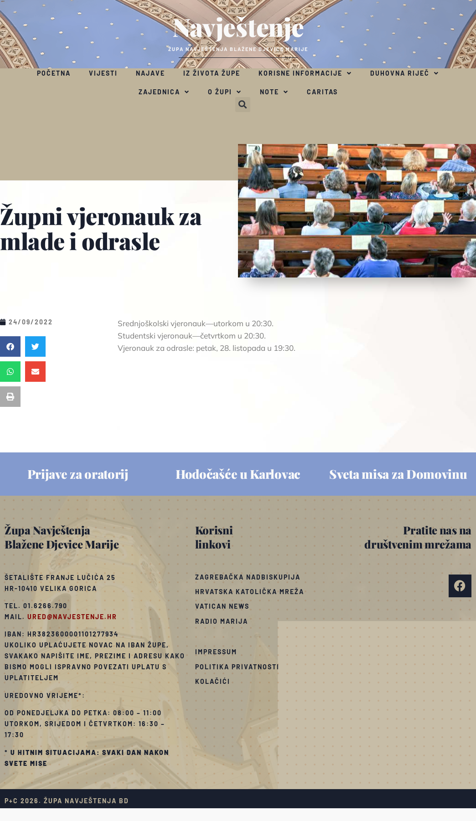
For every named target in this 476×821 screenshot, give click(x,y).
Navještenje (238, 26)
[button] (242, 104)
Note (274, 92)
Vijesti (103, 73)
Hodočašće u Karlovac (238, 474)
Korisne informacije (305, 73)
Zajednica (164, 92)
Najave (150, 73)
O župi (225, 92)
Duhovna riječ (404, 73)
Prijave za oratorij (78, 474)
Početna (54, 73)
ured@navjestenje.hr (72, 617)
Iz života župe (211, 73)
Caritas (322, 92)
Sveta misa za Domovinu (398, 474)
